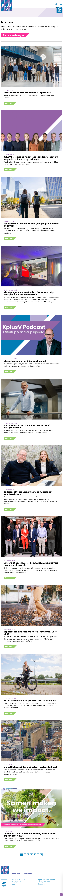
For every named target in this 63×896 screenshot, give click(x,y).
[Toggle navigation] (61, 4)
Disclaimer (41, 884)
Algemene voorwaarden (46, 880)
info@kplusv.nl (16, 882)
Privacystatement (44, 882)
